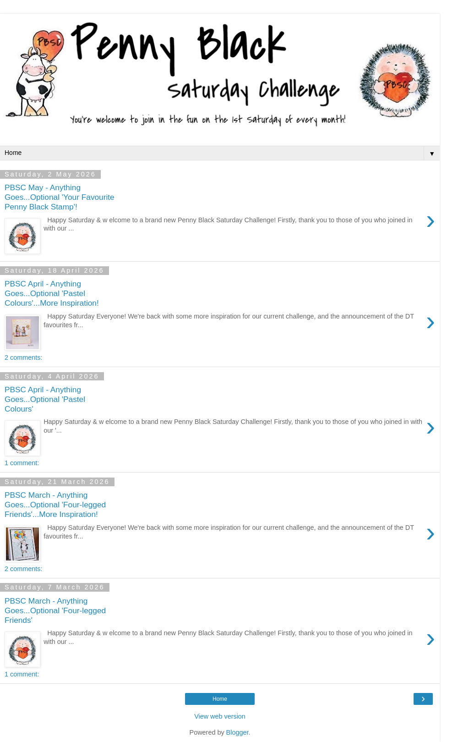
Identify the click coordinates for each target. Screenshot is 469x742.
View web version (219, 716)
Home (220, 699)
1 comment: (22, 463)
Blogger (237, 732)
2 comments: (23, 357)
